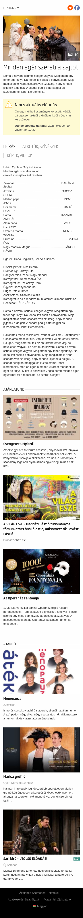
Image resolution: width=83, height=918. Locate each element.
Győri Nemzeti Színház (18, 782)
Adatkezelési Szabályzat (23, 899)
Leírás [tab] (9, 146)
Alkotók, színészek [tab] (40, 146)
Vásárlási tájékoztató (57, 899)
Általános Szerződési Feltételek (39, 892)
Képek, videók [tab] (19, 155)
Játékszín (9, 704)
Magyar (40, 906)
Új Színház (10, 865)
